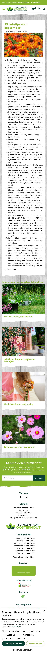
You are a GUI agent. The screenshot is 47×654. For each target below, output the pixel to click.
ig (39, 9)
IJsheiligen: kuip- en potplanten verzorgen (19, 360)
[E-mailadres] (23, 478)
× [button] (44, 611)
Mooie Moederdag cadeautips (18, 404)
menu (4, 9)
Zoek (44, 9)
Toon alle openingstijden (23, 557)
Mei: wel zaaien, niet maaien (18, 316)
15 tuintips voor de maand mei (19, 447)
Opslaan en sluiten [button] (13, 643)
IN (26, 497)
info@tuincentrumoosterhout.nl (23, 517)
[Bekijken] (32, 8)
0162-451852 (23, 515)
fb (35, 9)
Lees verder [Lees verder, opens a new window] (16, 626)
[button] (23, 650)
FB (21, 497)
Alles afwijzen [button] (35, 643)
